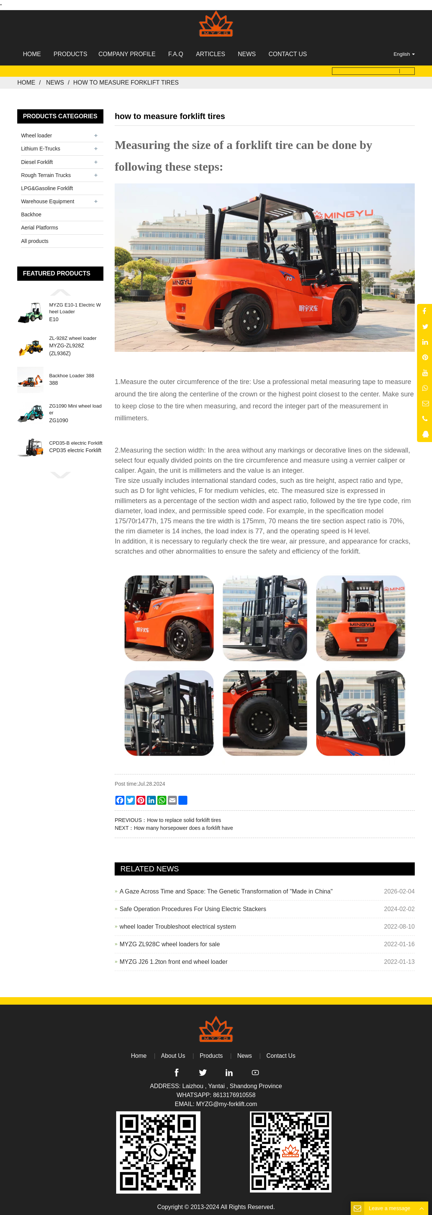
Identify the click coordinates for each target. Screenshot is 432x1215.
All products (34, 238)
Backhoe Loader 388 (71, 373)
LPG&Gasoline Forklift (47, 186)
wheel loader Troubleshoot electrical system (178, 924)
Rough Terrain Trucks (46, 173)
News (55, 80)
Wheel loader (36, 133)
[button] (60, 290)
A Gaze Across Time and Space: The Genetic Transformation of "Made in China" (226, 889)
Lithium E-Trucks (40, 146)
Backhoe (31, 212)
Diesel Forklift (37, 159)
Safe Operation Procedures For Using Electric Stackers (193, 906)
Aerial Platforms (39, 225)
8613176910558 (234, 1093)
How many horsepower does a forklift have (183, 825)
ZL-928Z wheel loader (72, 335)
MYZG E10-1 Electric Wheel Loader (75, 306)
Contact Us (281, 1053)
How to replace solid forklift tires (184, 817)
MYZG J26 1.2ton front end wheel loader (173, 959)
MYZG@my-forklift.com (227, 1102)
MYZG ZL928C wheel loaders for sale (170, 941)
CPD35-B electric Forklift (75, 441)
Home (26, 80)
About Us (172, 1053)
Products (211, 1053)
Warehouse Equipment (47, 199)
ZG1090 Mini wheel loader (75, 407)
